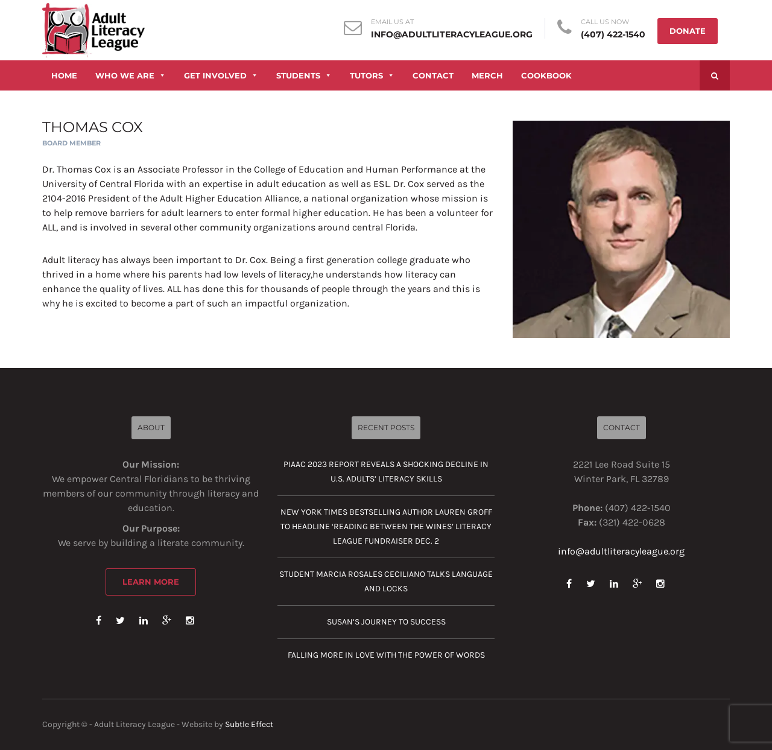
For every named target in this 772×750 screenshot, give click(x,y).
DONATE (687, 31)
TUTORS (372, 75)
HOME (64, 75)
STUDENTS (304, 75)
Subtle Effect (249, 724)
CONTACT (433, 75)
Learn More (150, 581)
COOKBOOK (546, 75)
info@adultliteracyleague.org (452, 34)
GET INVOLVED (221, 75)
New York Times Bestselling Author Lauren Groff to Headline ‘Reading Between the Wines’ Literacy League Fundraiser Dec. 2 (386, 526)
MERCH (487, 75)
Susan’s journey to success (386, 622)
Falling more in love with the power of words (386, 655)
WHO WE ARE (130, 75)
